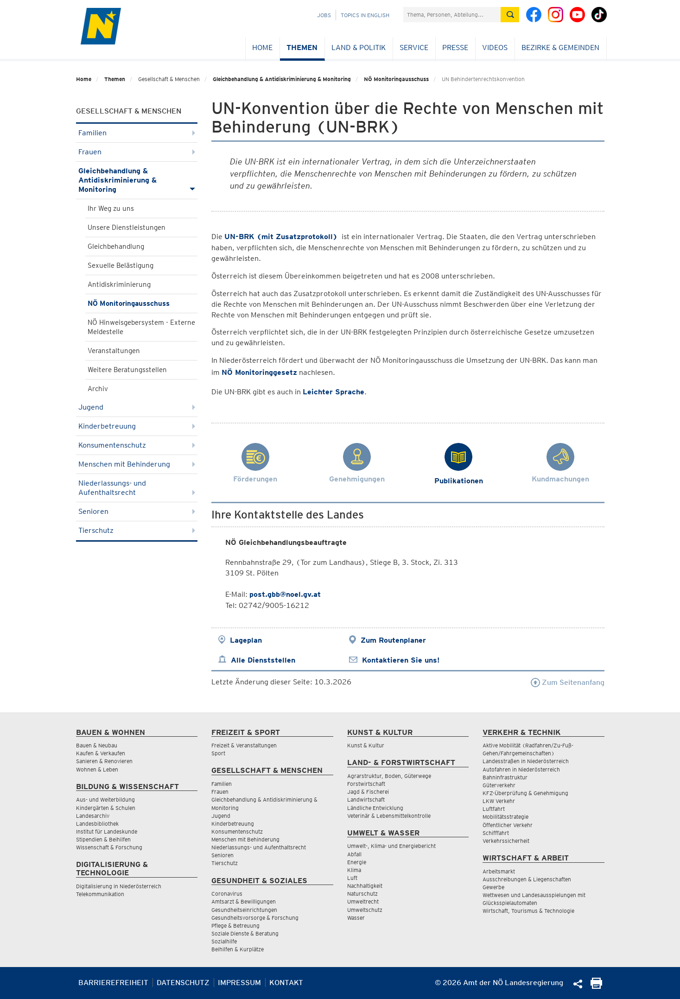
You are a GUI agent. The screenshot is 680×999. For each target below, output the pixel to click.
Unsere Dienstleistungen (126, 227)
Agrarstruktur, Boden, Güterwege (389, 775)
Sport (218, 753)
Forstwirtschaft (366, 783)
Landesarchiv (92, 815)
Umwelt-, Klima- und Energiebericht (391, 845)
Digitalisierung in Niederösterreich (118, 886)
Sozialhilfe (224, 941)
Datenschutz (183, 982)
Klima (354, 869)
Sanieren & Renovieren (104, 761)
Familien (137, 132)
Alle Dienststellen (263, 660)
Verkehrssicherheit (506, 840)
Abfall (354, 854)
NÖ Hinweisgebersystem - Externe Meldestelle (141, 327)
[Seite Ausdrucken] (596, 986)
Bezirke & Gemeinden (560, 47)
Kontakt (286, 982)
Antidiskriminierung (119, 284)
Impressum (239, 982)
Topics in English (365, 15)
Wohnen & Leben (97, 769)
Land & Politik (358, 47)
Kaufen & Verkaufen (100, 753)
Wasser (356, 917)
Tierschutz (137, 530)
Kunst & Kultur (365, 745)
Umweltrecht (363, 901)
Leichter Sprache (333, 391)
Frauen (137, 151)
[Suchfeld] (452, 14)
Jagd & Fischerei (368, 791)
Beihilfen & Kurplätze (237, 949)
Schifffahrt (496, 832)
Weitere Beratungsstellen (127, 370)
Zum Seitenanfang (567, 682)
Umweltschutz (364, 909)
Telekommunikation (100, 894)
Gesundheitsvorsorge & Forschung (255, 917)
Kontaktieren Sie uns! (400, 660)
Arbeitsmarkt (499, 871)
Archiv (98, 389)
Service (414, 47)
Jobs (324, 15)
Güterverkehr (499, 785)
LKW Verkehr (499, 800)
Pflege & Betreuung (235, 925)
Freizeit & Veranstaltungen (244, 745)
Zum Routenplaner (393, 640)
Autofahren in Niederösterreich (521, 769)
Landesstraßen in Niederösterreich (526, 761)
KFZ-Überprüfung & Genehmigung (525, 793)
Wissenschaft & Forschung (109, 847)
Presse (455, 47)
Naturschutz (362, 893)
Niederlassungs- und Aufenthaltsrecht (137, 488)
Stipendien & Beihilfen (103, 839)
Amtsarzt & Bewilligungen (243, 901)
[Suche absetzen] (510, 14)
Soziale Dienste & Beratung (245, 933)
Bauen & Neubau (96, 745)
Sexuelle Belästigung (120, 265)
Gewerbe (493, 887)
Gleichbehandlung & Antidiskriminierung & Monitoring (282, 79)
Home (262, 47)
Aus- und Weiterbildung (105, 799)
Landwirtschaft (366, 799)
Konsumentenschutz (137, 445)
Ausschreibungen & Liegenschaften (527, 879)
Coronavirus (226, 893)
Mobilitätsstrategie (505, 816)
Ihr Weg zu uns (111, 208)
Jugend (137, 407)
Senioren (137, 511)
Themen (302, 47)
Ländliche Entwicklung (375, 807)
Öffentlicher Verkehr (508, 825)
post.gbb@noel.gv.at (285, 594)
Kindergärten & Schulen (105, 807)
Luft (352, 877)
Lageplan (246, 640)
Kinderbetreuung (137, 426)
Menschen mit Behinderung (137, 464)
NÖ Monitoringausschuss (396, 79)
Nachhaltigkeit (364, 885)
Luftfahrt (494, 808)
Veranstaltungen (114, 351)
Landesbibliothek (97, 823)
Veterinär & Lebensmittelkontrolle (389, 815)
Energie (356, 862)
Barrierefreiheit (113, 982)
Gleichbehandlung (116, 246)
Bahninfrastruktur (505, 777)
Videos (495, 47)
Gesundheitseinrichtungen (244, 909)
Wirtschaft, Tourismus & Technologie (528, 910)
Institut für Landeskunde (106, 831)
